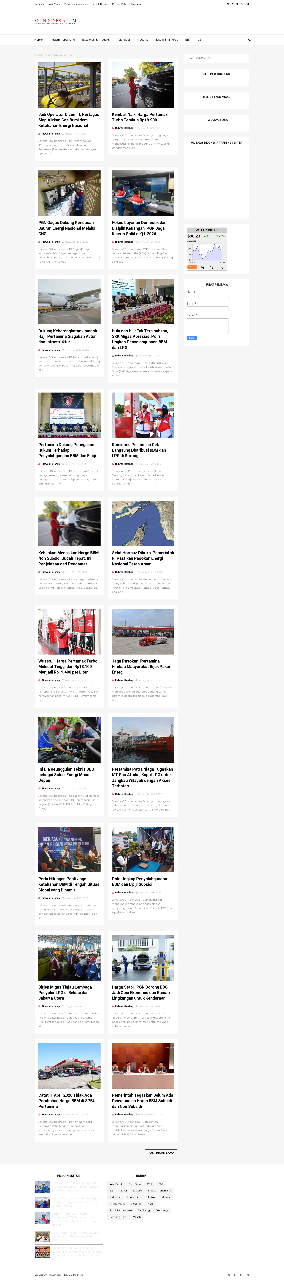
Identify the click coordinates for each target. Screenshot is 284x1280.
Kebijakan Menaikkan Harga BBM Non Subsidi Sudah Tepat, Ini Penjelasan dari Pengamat (68, 558)
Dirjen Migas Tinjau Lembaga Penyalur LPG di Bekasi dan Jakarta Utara (65, 993)
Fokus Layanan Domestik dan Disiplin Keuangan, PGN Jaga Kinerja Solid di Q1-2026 (139, 228)
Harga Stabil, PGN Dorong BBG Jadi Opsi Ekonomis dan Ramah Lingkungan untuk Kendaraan (141, 993)
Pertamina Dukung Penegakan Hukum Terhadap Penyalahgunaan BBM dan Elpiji (67, 450)
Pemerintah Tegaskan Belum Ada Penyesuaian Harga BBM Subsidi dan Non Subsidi (142, 1101)
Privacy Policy (120, 3)
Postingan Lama (161, 1152)
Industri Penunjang (62, 39)
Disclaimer (137, 3)
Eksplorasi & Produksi (96, 39)
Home (38, 39)
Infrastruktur (134, 1197)
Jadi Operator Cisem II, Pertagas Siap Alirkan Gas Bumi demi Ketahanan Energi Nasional (68, 120)
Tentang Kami (118, 1216)
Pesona (136, 1203)
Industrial (143, 39)
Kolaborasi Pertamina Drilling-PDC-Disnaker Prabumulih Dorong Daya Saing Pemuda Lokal (75, 1186)
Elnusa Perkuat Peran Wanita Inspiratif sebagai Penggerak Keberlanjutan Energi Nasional (77, 1202)
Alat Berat (116, 1184)
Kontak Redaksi (100, 3)
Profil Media (54, 3)
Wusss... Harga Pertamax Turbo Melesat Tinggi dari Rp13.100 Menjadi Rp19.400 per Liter (68, 667)
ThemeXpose (54, 1274)
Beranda (39, 3)
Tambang (144, 1210)
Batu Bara (135, 1184)
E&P (161, 1184)
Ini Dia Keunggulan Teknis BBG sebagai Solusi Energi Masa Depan (66, 775)
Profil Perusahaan (121, 1210)
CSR (200, 39)
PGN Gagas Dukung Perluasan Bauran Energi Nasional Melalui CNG (66, 228)
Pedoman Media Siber (76, 3)
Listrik (151, 1197)
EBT (188, 39)
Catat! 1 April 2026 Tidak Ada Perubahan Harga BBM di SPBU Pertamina (66, 1101)
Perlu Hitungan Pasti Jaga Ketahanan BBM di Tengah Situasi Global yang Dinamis (69, 884)
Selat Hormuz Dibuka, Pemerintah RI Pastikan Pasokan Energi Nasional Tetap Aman (143, 558)
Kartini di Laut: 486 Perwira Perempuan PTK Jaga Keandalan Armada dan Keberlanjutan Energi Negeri (74, 1219)
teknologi (162, 1210)
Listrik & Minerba (167, 39)
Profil (150, 1203)
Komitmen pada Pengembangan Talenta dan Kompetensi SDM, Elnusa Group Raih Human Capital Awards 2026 (77, 1253)
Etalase (137, 1190)
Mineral (166, 1197)
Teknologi (123, 39)
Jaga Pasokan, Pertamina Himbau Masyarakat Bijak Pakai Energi (141, 667)
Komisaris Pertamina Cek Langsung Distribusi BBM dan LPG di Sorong (139, 450)
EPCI (124, 1190)
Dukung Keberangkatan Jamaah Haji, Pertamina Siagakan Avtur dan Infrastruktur (67, 336)
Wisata (137, 1216)
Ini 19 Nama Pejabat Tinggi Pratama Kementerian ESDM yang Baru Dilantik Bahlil (76, 1236)
